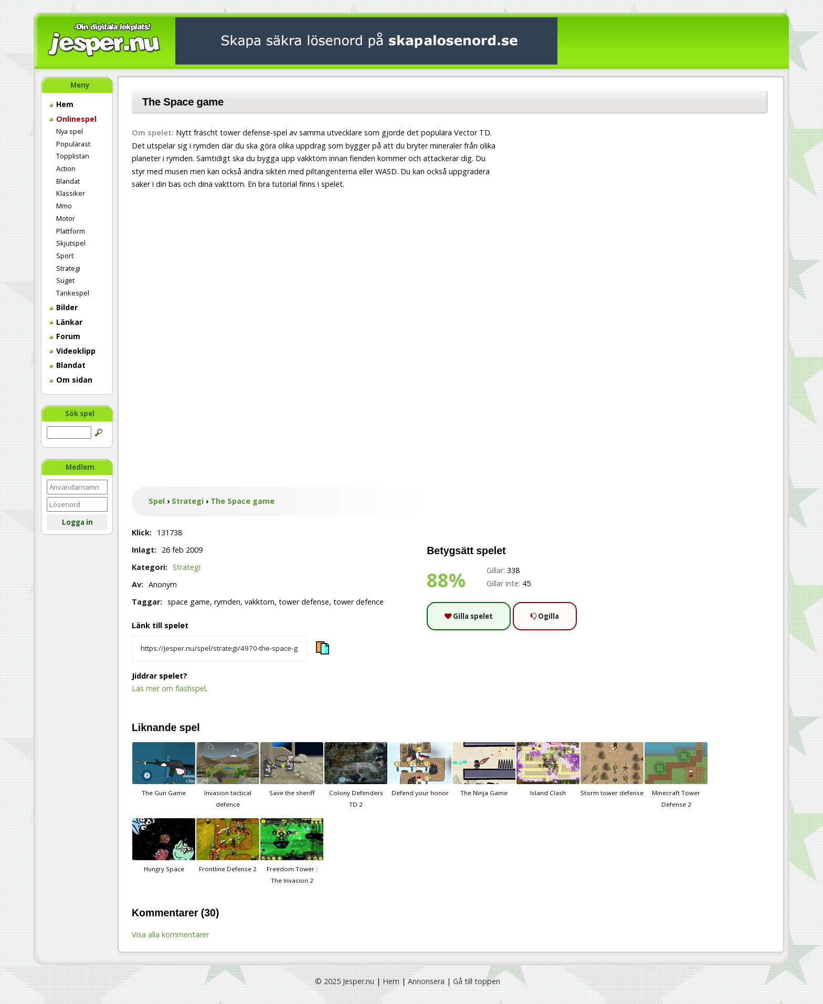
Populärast (73, 144)
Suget (65, 280)
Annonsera (426, 981)
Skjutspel (71, 243)
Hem (61, 104)
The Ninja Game (483, 769)
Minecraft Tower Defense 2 (676, 775)
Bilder (63, 307)
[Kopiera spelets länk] (219, 648)
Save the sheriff (291, 769)
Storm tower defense (612, 769)
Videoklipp (72, 351)
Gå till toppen (476, 981)
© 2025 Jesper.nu (344, 981)
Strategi (68, 268)
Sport (64, 255)
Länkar (65, 322)
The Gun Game (163, 769)
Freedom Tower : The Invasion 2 (291, 851)
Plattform (70, 231)
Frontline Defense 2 (227, 845)
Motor (65, 218)
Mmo (64, 205)
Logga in (77, 522)
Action (66, 168)
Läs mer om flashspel (169, 688)
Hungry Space (163, 845)
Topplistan (72, 156)
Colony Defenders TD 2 (355, 775)
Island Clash (547, 769)
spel (190, 727)
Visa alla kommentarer (170, 934)
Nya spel (69, 131)
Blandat (68, 181)
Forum (64, 336)
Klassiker (70, 193)
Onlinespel (73, 119)
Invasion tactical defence (227, 775)
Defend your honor (419, 769)
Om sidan (70, 380)
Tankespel (72, 293)
